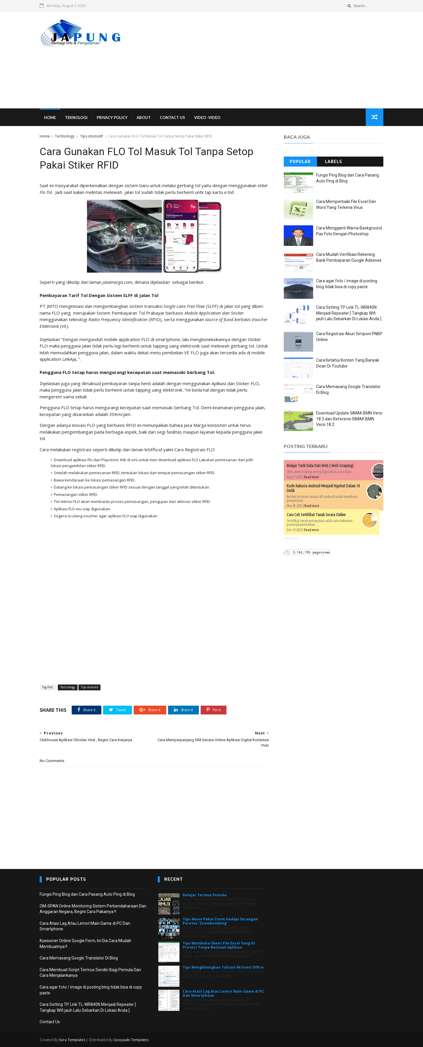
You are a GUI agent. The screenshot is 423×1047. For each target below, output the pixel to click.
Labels (333, 162)
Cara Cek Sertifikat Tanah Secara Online (316, 514)
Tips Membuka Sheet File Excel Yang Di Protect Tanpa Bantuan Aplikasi (219, 945)
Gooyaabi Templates (131, 1039)
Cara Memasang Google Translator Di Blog (79, 958)
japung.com (291, 538)
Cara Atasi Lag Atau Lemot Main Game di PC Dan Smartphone (223, 993)
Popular (300, 162)
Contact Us (172, 117)
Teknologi (76, 117)
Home (50, 117)
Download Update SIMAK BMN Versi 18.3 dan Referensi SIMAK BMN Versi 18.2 (349, 419)
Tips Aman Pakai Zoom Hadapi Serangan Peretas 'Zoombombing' (220, 921)
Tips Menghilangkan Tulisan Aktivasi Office (223, 967)
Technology (64, 136)
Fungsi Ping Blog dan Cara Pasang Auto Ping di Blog (87, 894)
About (144, 117)
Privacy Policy (112, 117)
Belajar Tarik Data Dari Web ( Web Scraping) (320, 465)
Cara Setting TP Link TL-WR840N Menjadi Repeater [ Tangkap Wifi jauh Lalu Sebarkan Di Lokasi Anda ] (348, 313)
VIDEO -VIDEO (207, 117)
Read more (311, 477)
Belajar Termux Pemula (204, 894)
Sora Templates (72, 1039)
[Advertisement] (276, 60)
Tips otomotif (91, 136)
